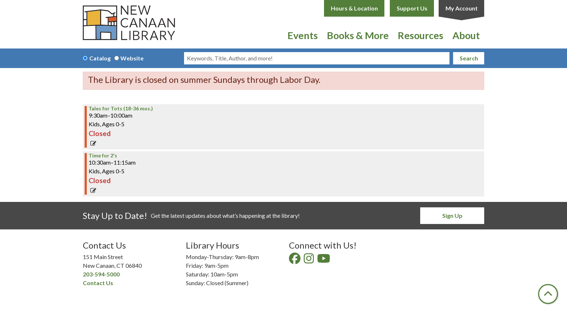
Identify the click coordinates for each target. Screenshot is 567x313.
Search (469, 58)
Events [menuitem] (302, 35)
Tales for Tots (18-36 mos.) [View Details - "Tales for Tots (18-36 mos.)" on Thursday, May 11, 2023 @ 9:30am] (121, 108)
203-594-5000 (101, 274)
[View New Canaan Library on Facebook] (295, 260)
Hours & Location (354, 8)
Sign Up (452, 215)
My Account (462, 8)
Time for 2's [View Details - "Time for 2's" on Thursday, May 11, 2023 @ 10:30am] (103, 155)
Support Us (412, 8)
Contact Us (98, 282)
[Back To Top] (548, 294)
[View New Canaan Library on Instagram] (309, 260)
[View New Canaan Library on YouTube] (324, 260)
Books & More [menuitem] (358, 35)
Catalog (100, 58)
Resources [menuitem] (420, 35)
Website (132, 58)
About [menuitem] (466, 35)
